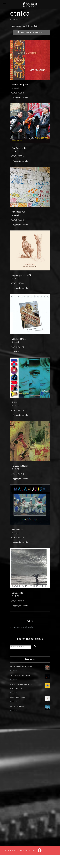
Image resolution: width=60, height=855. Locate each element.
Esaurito (16, 352)
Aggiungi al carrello (20, 97)
